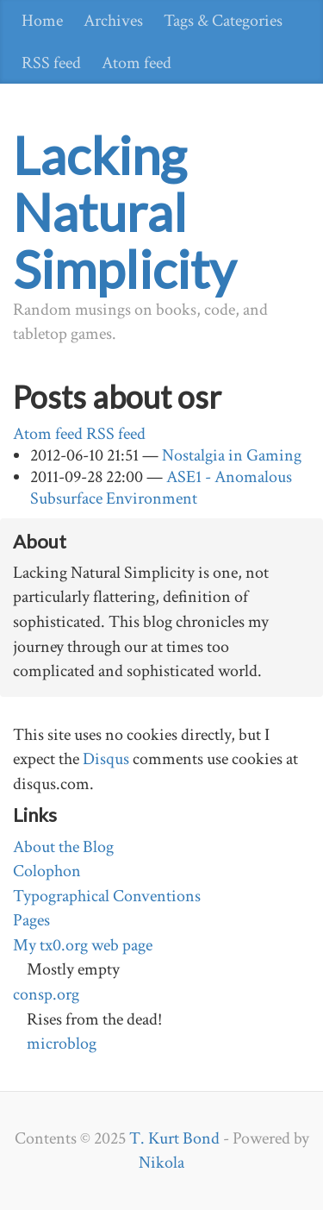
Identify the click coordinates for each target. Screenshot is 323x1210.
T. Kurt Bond (174, 1138)
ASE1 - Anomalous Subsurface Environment (161, 488)
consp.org (46, 994)
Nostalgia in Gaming (231, 455)
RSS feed (51, 63)
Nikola (161, 1162)
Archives (113, 20)
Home (42, 20)
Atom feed (136, 63)
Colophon (47, 871)
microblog (61, 1043)
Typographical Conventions (107, 896)
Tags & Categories (223, 20)
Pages (31, 920)
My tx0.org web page (82, 945)
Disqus (106, 759)
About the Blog (63, 847)
